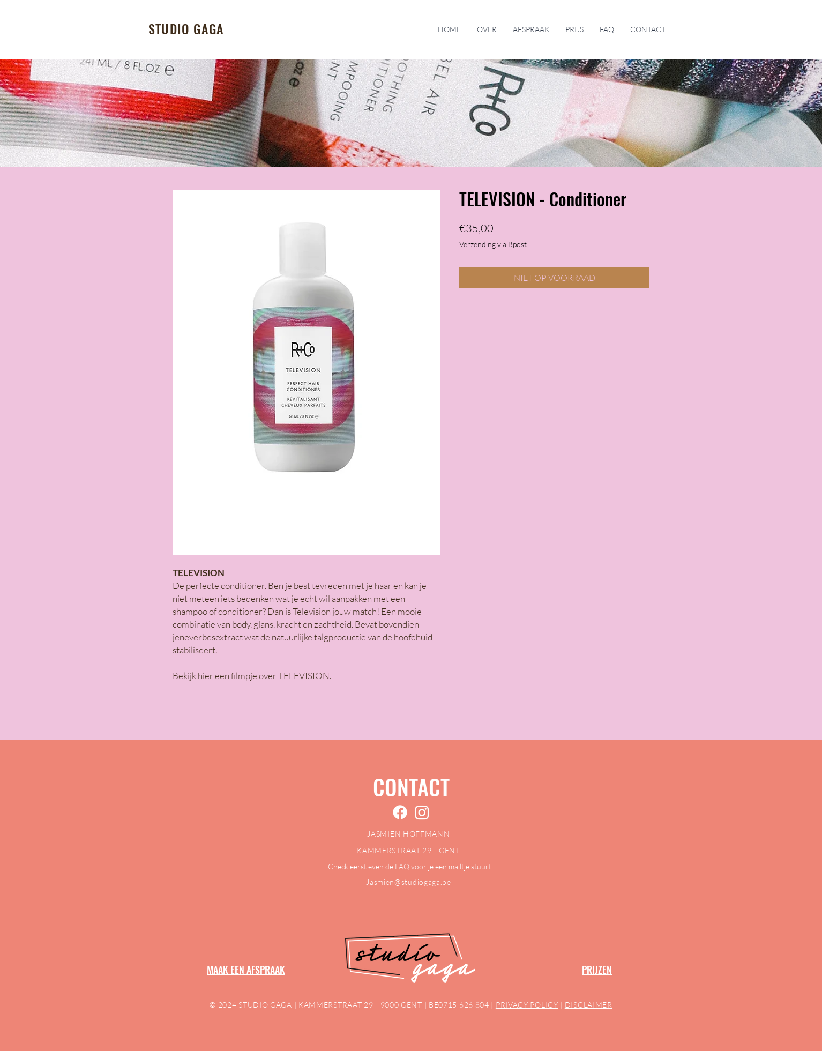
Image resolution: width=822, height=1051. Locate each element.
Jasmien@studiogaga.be (408, 881)
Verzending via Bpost (493, 244)
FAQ (402, 866)
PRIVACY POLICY (527, 1004)
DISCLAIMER (588, 1004)
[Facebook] (400, 812)
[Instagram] (422, 812)
